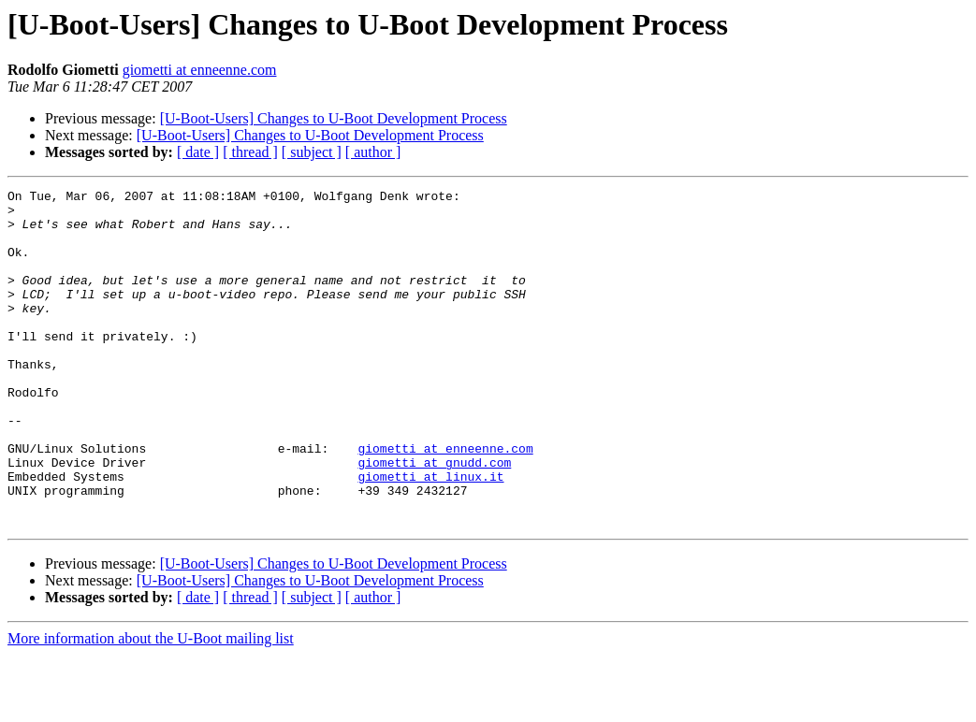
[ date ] (198, 152)
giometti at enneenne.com (200, 70)
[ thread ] (250, 152)
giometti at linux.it (430, 535)
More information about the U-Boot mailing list (150, 706)
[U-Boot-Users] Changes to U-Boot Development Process (333, 118)
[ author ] (373, 152)
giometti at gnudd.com (434, 518)
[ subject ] (312, 152)
